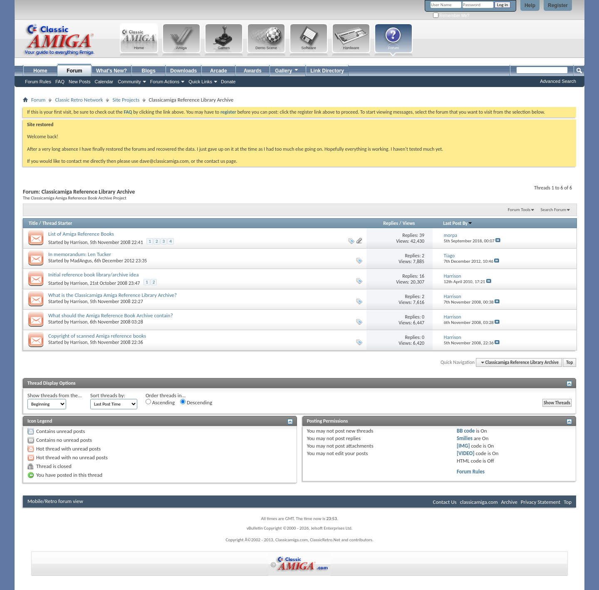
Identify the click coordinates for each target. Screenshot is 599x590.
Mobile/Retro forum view (55, 501)
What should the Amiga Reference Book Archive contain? (110, 315)
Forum (74, 71)
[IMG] (463, 446)
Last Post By (458, 223)
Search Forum (554, 209)
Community (129, 81)
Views (409, 223)
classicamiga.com (479, 502)
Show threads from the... (54, 395)
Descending (196, 402)
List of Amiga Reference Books (81, 234)
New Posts (80, 81)
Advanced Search (558, 81)
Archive (509, 502)
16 (421, 276)
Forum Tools (519, 209)
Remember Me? (451, 15)
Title (33, 223)
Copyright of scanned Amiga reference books (97, 336)
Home (40, 71)
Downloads (183, 71)
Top (569, 362)
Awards (253, 71)
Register (558, 5)
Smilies (465, 438)
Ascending (160, 402)
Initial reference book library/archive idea (93, 274)
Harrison (79, 242)
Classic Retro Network (79, 100)
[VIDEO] (466, 453)
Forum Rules (471, 471)
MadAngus (81, 261)
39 (421, 235)
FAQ (59, 81)
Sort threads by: (107, 395)
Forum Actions (164, 81)
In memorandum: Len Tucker (79, 254)
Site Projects (125, 100)
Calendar (104, 81)
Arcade (218, 71)
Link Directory (327, 71)
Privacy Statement (540, 502)
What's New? (111, 71)
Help (530, 5)
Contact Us (445, 502)
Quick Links (200, 81)
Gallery (287, 69)
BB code (466, 431)
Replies (390, 223)
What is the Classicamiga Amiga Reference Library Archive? (112, 295)
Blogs (149, 71)
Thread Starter (57, 223)
